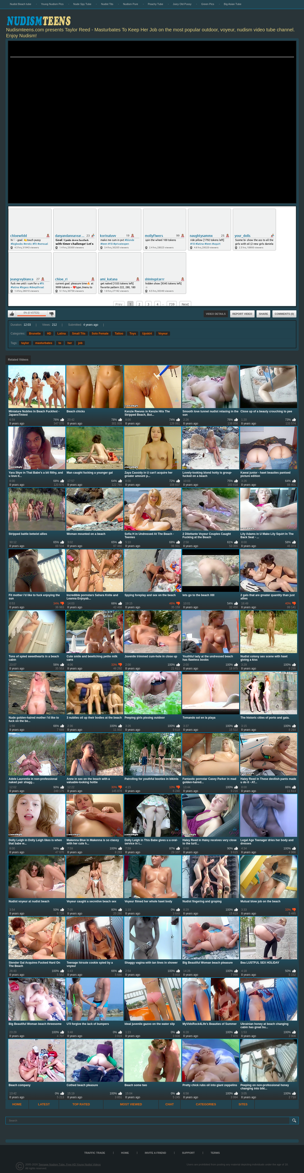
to (59, 343)
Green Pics (207, 4)
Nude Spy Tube (82, 4)
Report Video (242, 313)
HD (49, 333)
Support (188, 1152)
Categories (206, 1104)
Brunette (35, 333)
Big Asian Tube (232, 4)
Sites (243, 1104)
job (80, 343)
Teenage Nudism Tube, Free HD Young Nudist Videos (69, 1164)
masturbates (43, 343)
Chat (170, 1104)
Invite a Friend (155, 1152)
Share (263, 313)
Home (17, 1104)
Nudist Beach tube (20, 4)
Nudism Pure (130, 4)
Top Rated (81, 1104)
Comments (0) (284, 313)
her (69, 343)
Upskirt (147, 333)
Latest (44, 1104)
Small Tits (78, 333)
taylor (25, 343)
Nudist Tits (107, 4)
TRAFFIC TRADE (94, 1152)
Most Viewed (131, 1104)
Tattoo (119, 333)
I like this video (12, 313)
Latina (61, 333)
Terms (215, 1152)
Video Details (216, 313)
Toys (132, 333)
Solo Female (100, 333)
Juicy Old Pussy (182, 4)
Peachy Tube (155, 4)
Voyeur (163, 333)
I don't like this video (51, 313)
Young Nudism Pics (52, 4)
